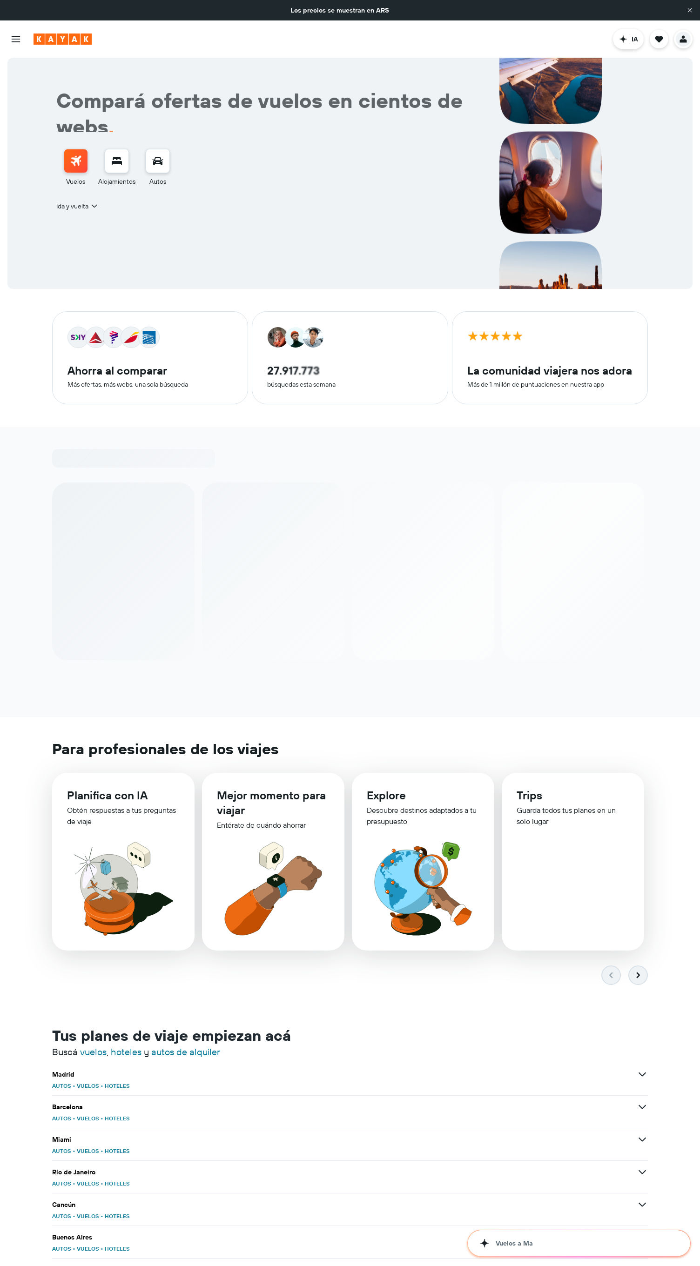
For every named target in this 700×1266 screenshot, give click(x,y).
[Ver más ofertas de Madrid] (232, 1074)
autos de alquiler (185, 1052)
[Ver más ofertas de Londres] (642, 1172)
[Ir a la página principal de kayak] (63, 39)
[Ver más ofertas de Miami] (642, 1074)
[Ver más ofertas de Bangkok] (232, 1172)
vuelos (93, 1052)
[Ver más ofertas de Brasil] (232, 1237)
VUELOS (88, 1086)
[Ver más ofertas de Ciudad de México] (642, 1205)
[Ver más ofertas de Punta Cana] (437, 1205)
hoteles (126, 1052)
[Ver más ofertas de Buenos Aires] (642, 1107)
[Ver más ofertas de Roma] (642, 1139)
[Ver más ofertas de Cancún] (437, 1107)
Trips (529, 800)
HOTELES (117, 1086)
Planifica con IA (107, 797)
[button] (690, 10)
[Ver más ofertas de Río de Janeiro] (232, 1107)
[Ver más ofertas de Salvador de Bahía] (232, 1205)
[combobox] (77, 206)
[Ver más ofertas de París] (437, 1172)
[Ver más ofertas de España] (437, 1237)
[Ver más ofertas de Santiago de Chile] (232, 1139)
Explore (386, 799)
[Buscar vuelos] (76, 161)
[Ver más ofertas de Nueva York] (437, 1139)
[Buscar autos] (158, 161)
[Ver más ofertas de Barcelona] (437, 1074)
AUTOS (61, 1086)
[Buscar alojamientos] (117, 161)
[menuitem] (75, 167)
